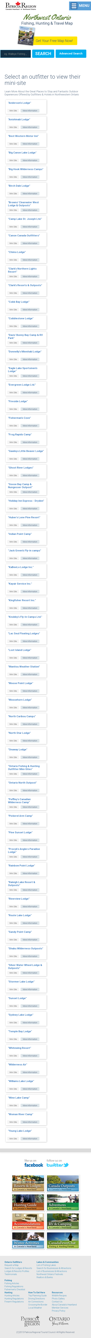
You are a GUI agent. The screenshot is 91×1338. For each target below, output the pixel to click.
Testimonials (11, 1274)
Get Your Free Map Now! (54, 41)
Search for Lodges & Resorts (18, 1268)
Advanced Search (71, 53)
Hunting (8, 1292)
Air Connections (36, 1301)
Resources (57, 1292)
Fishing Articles (12, 1283)
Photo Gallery (58, 1298)
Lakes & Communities (48, 1262)
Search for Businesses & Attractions (54, 1268)
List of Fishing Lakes (46, 1265)
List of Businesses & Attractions (52, 1271)
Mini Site (13, 111)
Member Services (60, 1308)
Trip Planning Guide (37, 1295)
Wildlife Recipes (59, 1295)
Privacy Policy (58, 1311)
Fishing (8, 1280)
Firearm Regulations (14, 1301)
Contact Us (57, 1301)
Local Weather (35, 1308)
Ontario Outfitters (13, 1262)
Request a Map (12, 1265)
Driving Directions (36, 1298)
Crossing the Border (37, 1304)
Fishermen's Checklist (15, 1289)
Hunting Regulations (14, 1298)
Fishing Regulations (14, 1286)
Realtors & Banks (45, 1277)
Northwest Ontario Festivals (50, 1274)
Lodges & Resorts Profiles (17, 1271)
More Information (30, 111)
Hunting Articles (12, 1295)
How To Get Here (36, 1292)
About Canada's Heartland (64, 1304)
